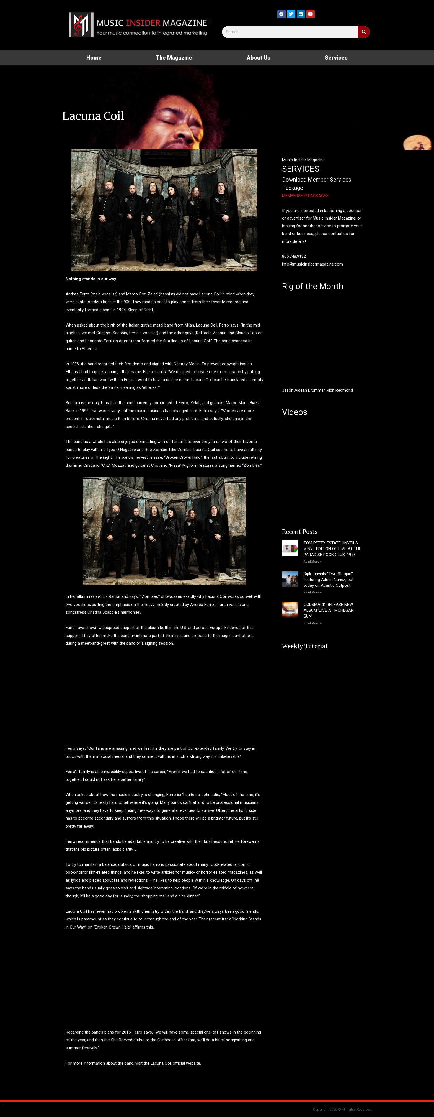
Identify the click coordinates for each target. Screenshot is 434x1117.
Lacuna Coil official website (175, 1063)
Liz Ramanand (115, 596)
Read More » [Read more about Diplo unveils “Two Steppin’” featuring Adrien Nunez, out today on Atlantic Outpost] (313, 592)
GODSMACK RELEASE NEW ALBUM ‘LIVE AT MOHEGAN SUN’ (329, 610)
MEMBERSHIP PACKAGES (305, 195)
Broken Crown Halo (183, 457)
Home (94, 57)
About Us (258, 57)
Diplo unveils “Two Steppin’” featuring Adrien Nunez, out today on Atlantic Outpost (328, 579)
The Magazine (174, 57)
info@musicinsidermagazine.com (312, 264)
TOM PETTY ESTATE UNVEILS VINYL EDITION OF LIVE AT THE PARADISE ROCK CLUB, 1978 (332, 548)
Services (336, 57)
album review (88, 596)
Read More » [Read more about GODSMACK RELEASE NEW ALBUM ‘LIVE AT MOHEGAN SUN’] (313, 623)
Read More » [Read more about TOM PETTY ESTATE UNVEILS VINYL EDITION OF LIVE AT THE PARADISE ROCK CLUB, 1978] (313, 561)
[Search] (364, 32)
